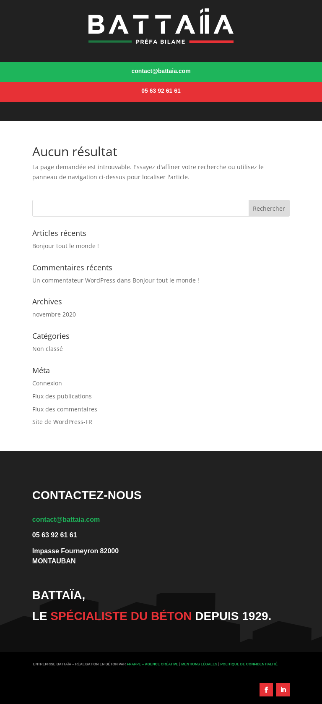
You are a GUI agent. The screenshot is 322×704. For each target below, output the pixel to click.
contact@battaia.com (66, 519)
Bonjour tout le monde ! (65, 246)
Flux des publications (62, 396)
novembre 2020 (54, 314)
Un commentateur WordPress (73, 280)
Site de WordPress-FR (62, 422)
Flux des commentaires (64, 409)
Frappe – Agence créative (152, 664)
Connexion (47, 383)
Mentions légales (199, 664)
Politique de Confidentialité (249, 664)
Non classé (47, 349)
